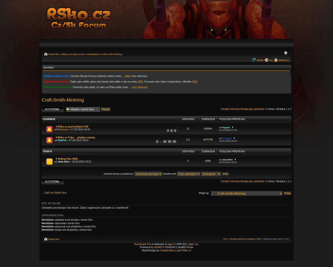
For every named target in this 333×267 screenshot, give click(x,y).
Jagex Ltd (193, 244)
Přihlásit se (283, 60)
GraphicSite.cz (168, 250)
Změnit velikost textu (285, 53)
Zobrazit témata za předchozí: (133, 173)
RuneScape (140, 244)
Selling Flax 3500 (68, 158)
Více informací (140, 87)
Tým (225, 239)
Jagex (170, 244)
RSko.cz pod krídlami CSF (73, 126)
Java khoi (63, 161)
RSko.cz (186, 250)
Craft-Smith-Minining (111, 54)
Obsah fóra (53, 54)
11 (169, 141)
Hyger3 (226, 127)
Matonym (63, 129)
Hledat (259, 60)
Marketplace (93, 54)
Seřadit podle (181, 173)
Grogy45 (226, 138)
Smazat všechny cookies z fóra (245, 239)
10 (165, 141)
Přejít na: (204, 193)
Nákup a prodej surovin (73, 54)
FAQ (270, 60)
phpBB (158, 247)
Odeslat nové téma (53, 109)
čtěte (127, 76)
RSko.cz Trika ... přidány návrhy (76, 137)
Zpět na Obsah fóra (55, 192)
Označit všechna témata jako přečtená (242, 109)
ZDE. (141, 81)
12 (174, 141)
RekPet (62, 140)
